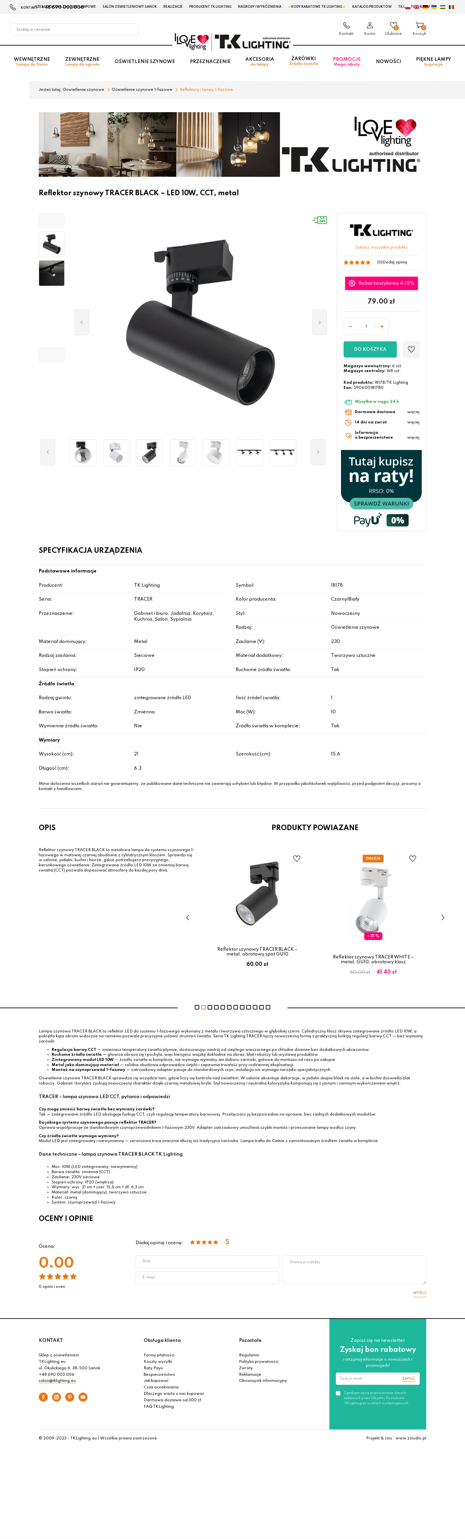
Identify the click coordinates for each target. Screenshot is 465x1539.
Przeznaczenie (210, 61)
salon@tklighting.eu (57, 1381)
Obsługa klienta (162, 1340)
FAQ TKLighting (159, 1407)
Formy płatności (159, 1355)
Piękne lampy (433, 62)
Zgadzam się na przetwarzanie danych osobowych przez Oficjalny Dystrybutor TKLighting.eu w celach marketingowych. (376, 1398)
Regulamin (249, 1355)
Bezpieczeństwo (159, 1375)
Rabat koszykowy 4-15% (386, 283)
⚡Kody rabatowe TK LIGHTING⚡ (317, 6)
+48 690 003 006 (56, 1375)
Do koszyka (370, 349)
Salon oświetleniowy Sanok (129, 6)
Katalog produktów (372, 6)
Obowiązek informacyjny (263, 1381)
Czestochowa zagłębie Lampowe (65, 6)
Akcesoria (260, 62)
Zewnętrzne (82, 62)
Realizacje (173, 6)
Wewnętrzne (32, 62)
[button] (52, 220)
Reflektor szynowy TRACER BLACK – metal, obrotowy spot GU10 (257, 951)
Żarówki (303, 61)
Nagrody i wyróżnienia (259, 6)
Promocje (346, 62)
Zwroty (246, 1368)
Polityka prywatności (258, 1362)
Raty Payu (153, 1368)
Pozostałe (250, 1340)
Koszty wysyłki (158, 1362)
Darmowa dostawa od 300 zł (172, 1400)
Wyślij (419, 1293)
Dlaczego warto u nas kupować (174, 1394)
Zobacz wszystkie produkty (381, 248)
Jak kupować (156, 1381)
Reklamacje (250, 1375)
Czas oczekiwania (161, 1387)
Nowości (388, 61)
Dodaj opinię (395, 262)
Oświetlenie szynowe (145, 61)
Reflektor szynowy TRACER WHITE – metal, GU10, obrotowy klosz (373, 959)
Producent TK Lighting (210, 6)
